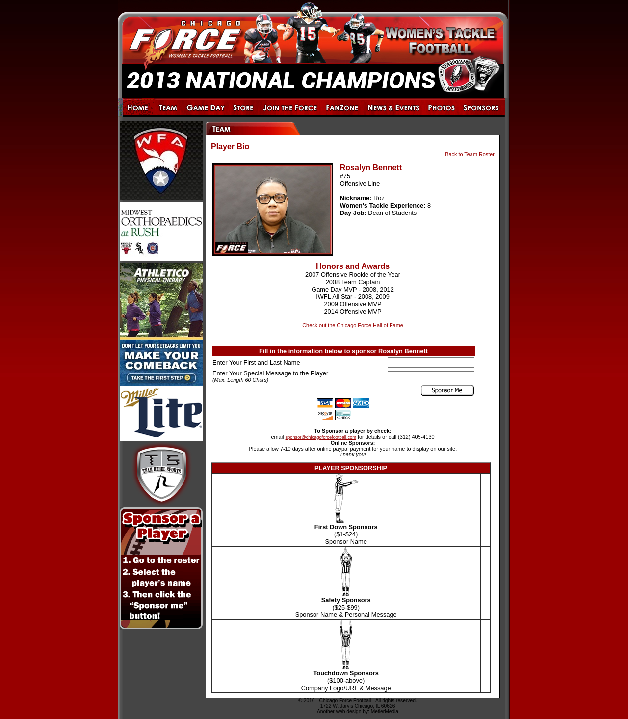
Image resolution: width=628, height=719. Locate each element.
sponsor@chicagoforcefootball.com (321, 437)
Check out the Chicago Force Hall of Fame (352, 325)
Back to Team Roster (470, 154)
